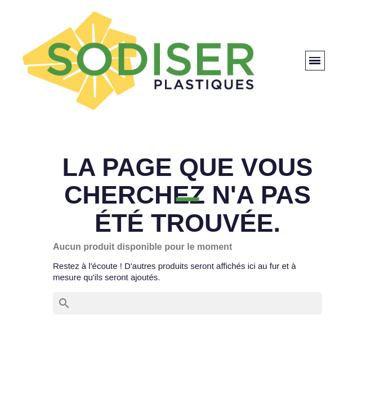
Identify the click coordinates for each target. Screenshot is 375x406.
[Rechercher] (187, 303)
